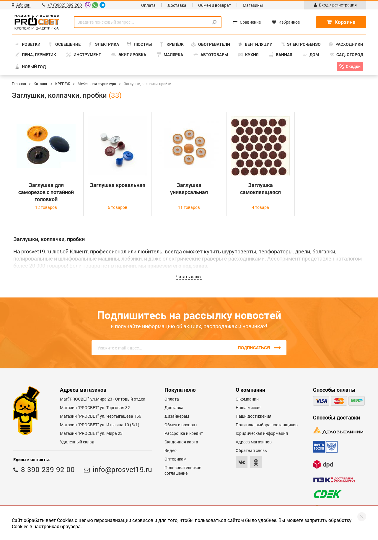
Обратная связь (251, 450)
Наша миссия (249, 407)
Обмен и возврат (214, 5)
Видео (170, 450)
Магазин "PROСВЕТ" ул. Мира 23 (91, 433)
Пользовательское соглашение (182, 470)
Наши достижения (253, 416)
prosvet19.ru (36, 251)
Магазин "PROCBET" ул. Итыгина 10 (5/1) (99, 424)
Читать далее (189, 276)
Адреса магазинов (254, 442)
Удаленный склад (77, 442)
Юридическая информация (262, 433)
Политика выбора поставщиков (267, 424)
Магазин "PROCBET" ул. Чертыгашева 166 (100, 416)
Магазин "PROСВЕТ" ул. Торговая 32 (95, 407)
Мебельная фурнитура (97, 83)
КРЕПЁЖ (62, 83)
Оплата (148, 5)
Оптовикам (175, 459)
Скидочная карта (181, 442)
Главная (19, 83)
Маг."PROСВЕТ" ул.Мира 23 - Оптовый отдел (102, 399)
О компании (247, 399)
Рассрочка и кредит (183, 433)
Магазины (253, 5)
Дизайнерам (176, 416)
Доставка (176, 5)
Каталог (41, 83)
